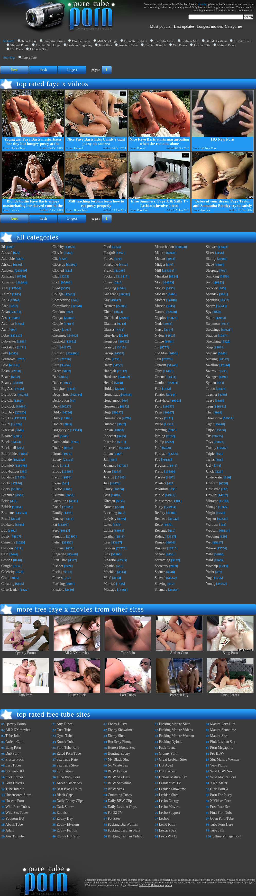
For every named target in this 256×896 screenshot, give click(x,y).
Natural (160, 312)
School (160, 554)
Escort (57, 477)
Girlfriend (111, 318)
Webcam (212, 530)
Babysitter (8, 341)
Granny (109, 347)
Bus (4, 530)
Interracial (111, 448)
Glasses (109, 329)
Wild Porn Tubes (17, 807)
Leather (109, 536)
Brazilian (7, 495)
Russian (160, 548)
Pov (157, 459)
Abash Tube (14, 824)
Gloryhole (111, 335)
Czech (56, 371)
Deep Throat (61, 394)
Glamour (110, 324)
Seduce (160, 572)
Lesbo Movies (169, 807)
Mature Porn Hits (222, 724)
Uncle (210, 471)
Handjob (110, 371)
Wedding (212, 536)
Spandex (212, 294)
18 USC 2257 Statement (151, 885)
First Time (59, 560)
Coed (56, 288)
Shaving (161, 584)
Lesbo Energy (169, 801)
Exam (56, 483)
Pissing (160, 436)
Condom (58, 312)
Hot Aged (166, 765)
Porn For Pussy (221, 795)
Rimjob (160, 542)
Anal (4, 288)
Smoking (212, 276)
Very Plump (218, 765)
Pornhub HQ (179, 693)
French (109, 270)
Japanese (110, 465)
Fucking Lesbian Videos (125, 836)
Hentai (108, 383)
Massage (110, 590)
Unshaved (213, 489)
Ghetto (108, 312)
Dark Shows (65, 807)
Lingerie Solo (39, 49)
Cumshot (59, 353)
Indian (108, 430)
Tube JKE (217, 830)
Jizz (106, 483)
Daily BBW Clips (120, 801)
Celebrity (8, 572)
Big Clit (7, 400)
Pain (158, 389)
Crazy (56, 329)
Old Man (161, 353)
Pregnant (161, 465)
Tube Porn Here (221, 824)
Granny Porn (168, 753)
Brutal (5, 519)
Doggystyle (60, 430)
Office (159, 341)
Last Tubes (128, 693)
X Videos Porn (220, 801)
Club (55, 276)
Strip (209, 347)
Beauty (6, 383)
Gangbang (111, 294)
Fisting (57, 572)
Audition (7, 324)
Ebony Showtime (120, 730)
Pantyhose (162, 400)
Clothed (58, 270)
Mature (160, 253)
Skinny (211, 259)
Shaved (160, 578)
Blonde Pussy (81, 41)
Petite (159, 424)
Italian (108, 454)
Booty (5, 489)
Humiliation (112, 418)
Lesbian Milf (190, 41)
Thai (209, 412)
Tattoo (210, 389)
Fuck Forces (230, 693)
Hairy (108, 365)
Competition (61, 300)
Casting (6, 560)
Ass (4, 318)
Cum (55, 347)
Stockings (213, 329)
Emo (55, 465)
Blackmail (8, 448)
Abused (6, 253)
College (58, 294)
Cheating (7, 584)
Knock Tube (65, 742)
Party (158, 406)
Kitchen (109, 501)
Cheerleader (10, 590)
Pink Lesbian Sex (222, 742)
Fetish (56, 542)
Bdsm (5, 371)
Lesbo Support (169, 813)
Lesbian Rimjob (155, 45)
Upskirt (211, 495)
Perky (159, 418)
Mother (160, 300)
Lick (107, 554)
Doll (55, 436)
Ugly (209, 465)
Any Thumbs (14, 836)
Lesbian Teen (242, 41)
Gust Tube (64, 730)
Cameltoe (8, 542)
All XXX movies (76, 651)
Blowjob (7, 465)
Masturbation (164, 247)
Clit (55, 259)
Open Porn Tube (222, 818)
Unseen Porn (14, 801)
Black (5, 442)
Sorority (212, 288)
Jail (106, 459)
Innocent (110, 436)
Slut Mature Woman (224, 759)
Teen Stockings (164, 41)
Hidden (109, 389)
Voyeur (211, 519)
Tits (208, 436)
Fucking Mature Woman (176, 736)
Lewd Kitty (167, 824)
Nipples (160, 318)
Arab (4, 306)
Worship (212, 566)
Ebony (57, 459)
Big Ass (7, 389)
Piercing (161, 430)
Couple (57, 324)
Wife (209, 554)
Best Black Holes (69, 789)
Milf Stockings (107, 41)
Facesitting (60, 501)
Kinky (108, 489)
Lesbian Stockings (48, 45)
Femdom (58, 536)
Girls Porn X (219, 789)
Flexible (58, 590)
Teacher (211, 394)
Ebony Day (65, 818)
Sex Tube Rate (67, 759)
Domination (61, 442)
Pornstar (161, 454)
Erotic (56, 471)
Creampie (59, 335)
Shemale (161, 590)
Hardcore (110, 377)
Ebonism (63, 813)
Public (159, 495)
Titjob (210, 430)
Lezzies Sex (167, 830)
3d (3, 247)
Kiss (107, 495)
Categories (233, 26)
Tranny (211, 448)
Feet (55, 530)
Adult (9, 830)
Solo (209, 282)
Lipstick (109, 566)
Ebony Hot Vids (68, 836)
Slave (210, 264)
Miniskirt (161, 276)
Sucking (212, 359)
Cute (55, 365)
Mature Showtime (223, 730)
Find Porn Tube (221, 813)
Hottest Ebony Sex (121, 748)
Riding (159, 536)
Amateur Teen (128, 45)
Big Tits (7, 418)
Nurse (159, 329)
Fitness (57, 578)
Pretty (159, 471)
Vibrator (212, 501)
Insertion (110, 442)
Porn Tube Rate (68, 748)
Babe (5, 335)
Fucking (109, 276)
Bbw (4, 365)
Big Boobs (9, 394)
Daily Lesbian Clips (122, 807)
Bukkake (7, 524)
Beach (5, 377)
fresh (43, 70)
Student (211, 353)
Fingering (59, 554)
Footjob (109, 253)
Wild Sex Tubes (16, 813)
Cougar (57, 318)
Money (160, 288)
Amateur (7, 270)
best (14, 70)
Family (57, 513)
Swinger (212, 377)
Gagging (110, 288)
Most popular (161, 26)
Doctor (57, 424)
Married (109, 584)
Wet (209, 542)
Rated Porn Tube (69, 753)
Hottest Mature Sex (173, 777)
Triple (210, 454)
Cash (4, 554)
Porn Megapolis (221, 748)
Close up (58, 264)
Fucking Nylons (170, 742)
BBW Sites (116, 789)
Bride (5, 501)
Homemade (112, 394)
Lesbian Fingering (79, 45)
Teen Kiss (105, 45)
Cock (56, 282)
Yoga (209, 578)
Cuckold (58, 341)
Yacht (210, 572)
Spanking (213, 300)
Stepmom (213, 324)
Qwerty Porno (25, 651)
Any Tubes (64, 724)
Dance (57, 383)
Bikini (5, 424)
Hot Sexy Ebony (120, 742)
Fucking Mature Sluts (174, 724)
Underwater (214, 477)
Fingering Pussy (54, 41)
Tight (210, 424)
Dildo (56, 412)
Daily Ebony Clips (70, 801)
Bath (4, 353)
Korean (109, 507)
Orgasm (160, 365)
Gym (107, 359)
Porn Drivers (14, 783)
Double (57, 448)
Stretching (213, 341)
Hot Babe (16, 49)
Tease (210, 400)
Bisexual (7, 430)
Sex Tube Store (68, 765)
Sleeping (212, 270)
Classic (57, 253)
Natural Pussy (226, 45)
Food (107, 247)
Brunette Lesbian (135, 41)
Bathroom (8, 359)
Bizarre (6, 436)
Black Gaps (65, 795)
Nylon (159, 335)
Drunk (57, 454)
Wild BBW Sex (221, 771)
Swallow (212, 365)
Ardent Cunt (179, 651)
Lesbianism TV (170, 783)
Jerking (109, 477)
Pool (158, 448)
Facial (56, 507)
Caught (6, 566)
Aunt (4, 329)
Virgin (210, 513)
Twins (210, 459)
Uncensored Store (18, 795)
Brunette (7, 513)
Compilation (61, 306)
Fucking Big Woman (123, 824)
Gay (106, 300)
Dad (55, 377)
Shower (211, 247)
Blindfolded (10, 454)
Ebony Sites (116, 736)
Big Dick (7, 412)
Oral (158, 359)
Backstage (8, 347)
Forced (109, 259)
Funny (108, 282)
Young (210, 584)
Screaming (162, 560)
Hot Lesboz (167, 771)
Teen (209, 406)
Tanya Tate (29, 57)
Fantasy (58, 519)
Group (108, 353)
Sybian (211, 383)
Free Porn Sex (220, 807)
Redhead (161, 519)
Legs (107, 542)
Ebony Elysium (68, 824)
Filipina (58, 548)
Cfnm (5, 578)
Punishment (163, 501)
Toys (209, 442)
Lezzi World (168, 836)
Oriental (161, 377)
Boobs (6, 483)
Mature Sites (219, 736)
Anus (5, 300)
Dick (55, 406)
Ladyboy (110, 519)
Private (160, 477)
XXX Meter (218, 783)
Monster (161, 294)
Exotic (57, 489)
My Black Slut (118, 759)
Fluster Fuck (76, 693)
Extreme (58, 495)
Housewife (111, 406)
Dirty (56, 418)
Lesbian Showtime (172, 789)
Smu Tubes (65, 771)
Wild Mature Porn (223, 777)
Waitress (212, 524)
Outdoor (161, 383)
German (109, 306)
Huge (107, 412)
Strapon (211, 335)
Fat (54, 524)
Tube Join (128, 651)
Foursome (111, 264)
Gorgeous (110, 341)
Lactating (110, 513)
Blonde (6, 459)
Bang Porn (230, 651)
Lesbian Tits (202, 45)
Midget (160, 264)
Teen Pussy (28, 41)
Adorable (8, 259)
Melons (160, 259)
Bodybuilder (10, 471)
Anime (6, 294)
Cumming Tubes (120, 795)
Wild (209, 560)
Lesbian (109, 548)
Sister (210, 253)
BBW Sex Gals (119, 777)
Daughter (59, 389)
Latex (108, 524)
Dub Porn (25, 693)
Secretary (161, 566)
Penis (158, 412)
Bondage (7, 477)
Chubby (58, 247)
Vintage (211, 507)
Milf (158, 270)
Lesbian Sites (168, 795)
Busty (5, 536)
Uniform (212, 483)
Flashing (58, 584)
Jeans (107, 471)
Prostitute (162, 489)
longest (72, 70)
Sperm (210, 306)
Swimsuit (213, 371)
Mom (158, 282)
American (8, 282)
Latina (108, 530)
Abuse (168, 885)
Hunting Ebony (119, 753)
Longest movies (210, 26)
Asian (5, 312)
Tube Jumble (14, 789)
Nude (158, 324)
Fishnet (57, 566)
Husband (110, 424)
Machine (110, 572)
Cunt (55, 359)
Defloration (60, 400)
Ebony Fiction (67, 830)
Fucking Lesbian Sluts (124, 830)
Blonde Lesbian (216, 41)
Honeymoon (112, 400)
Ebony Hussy (117, 724)
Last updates (184, 26)
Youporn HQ (14, 818)
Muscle (160, 306)
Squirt (210, 318)
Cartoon (7, 548)
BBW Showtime (119, 783)
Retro (159, 524)
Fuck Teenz (167, 748)
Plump (159, 442)
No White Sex (118, 765)
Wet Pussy (180, 45)
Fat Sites (114, 818)
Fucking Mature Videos (176, 730)
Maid (107, 578)
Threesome (214, 418)
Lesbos (164, 818)
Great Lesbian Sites (173, 759)
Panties (160, 394)
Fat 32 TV (115, 813)
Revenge (161, 530)
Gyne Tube (64, 736)
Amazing (7, 276)
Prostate (160, 483)
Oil (157, 347)
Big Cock (8, 406)
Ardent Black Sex (69, 783)
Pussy (159, 507)
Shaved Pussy (19, 45)
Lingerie (110, 560)
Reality (160, 513)
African (6, 264)
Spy (209, 312)
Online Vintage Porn (226, 836)
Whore (211, 548)
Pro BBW (217, 753)
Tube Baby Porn (68, 777)
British (6, 507)
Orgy (158, 371)
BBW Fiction (117, 771)
